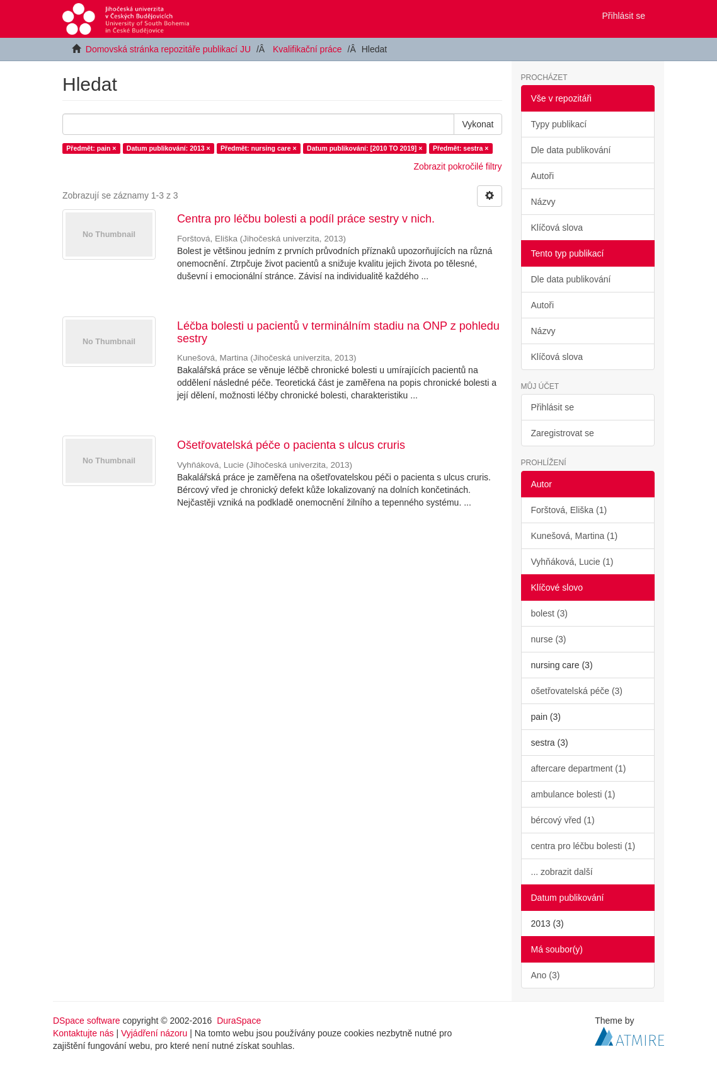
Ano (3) (545, 975)
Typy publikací (559, 124)
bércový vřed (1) (563, 820)
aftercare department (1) (578, 768)
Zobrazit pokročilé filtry (457, 166)
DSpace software (86, 1021)
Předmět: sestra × (460, 148)
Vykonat (477, 124)
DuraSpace (239, 1021)
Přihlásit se (552, 407)
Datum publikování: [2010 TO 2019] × (364, 148)
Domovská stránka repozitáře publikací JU (168, 49)
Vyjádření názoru (154, 1033)
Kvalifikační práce (307, 49)
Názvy (543, 202)
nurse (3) (548, 639)
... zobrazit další (562, 872)
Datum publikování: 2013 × (168, 148)
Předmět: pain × (91, 148)
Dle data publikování (571, 150)
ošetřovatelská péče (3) (577, 691)
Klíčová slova (557, 228)
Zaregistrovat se (562, 433)
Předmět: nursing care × (259, 148)
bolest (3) (549, 613)
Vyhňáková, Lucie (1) (572, 562)
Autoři (542, 176)
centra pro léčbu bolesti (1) (583, 846)
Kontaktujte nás (83, 1033)
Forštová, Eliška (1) (569, 510)
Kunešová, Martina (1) (574, 536)
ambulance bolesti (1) (573, 794)
